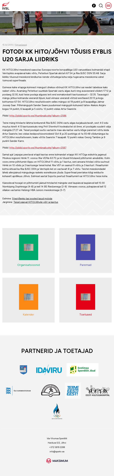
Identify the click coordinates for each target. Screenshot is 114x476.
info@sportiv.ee (57, 451)
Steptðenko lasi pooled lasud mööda (32, 198)
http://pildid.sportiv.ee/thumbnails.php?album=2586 (37, 115)
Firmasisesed (21, 45)
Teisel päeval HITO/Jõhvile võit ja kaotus (35, 202)
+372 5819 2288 (57, 447)
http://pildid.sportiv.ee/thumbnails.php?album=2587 (37, 147)
